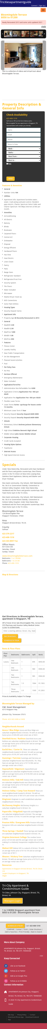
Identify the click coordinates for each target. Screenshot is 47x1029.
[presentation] (24, 170)
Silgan (4, 876)
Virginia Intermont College (14, 837)
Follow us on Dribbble (18, 981)
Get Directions (10, 636)
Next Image (44, 55)
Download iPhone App (16, 1017)
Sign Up (42, 6)
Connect (34, 6)
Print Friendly (24, 932)
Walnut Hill (7, 848)
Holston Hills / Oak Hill (12, 780)
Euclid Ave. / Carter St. (12, 749)
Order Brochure (35, 929)
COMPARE (10, 929)
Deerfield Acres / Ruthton (14, 739)
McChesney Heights (11, 805)
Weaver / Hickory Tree (12, 856)
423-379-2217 (8, 534)
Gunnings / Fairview (11, 758)
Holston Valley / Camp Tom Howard (18, 791)
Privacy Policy (21, 1015)
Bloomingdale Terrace (23, 16)
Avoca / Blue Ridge (10, 730)
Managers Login (13, 900)
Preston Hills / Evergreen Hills (16, 822)
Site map (11, 1015)
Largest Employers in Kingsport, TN (15, 873)
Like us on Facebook (17, 966)
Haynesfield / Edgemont (13, 769)
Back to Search (36, 932)
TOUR (25, 929)
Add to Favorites (11, 932)
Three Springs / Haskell (12, 831)
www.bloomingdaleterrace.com (17, 556)
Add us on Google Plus (18, 976)
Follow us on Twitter (17, 971)
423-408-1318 (11, 118)
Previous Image (2, 55)
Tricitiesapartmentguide (15, 2)
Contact (19, 929)
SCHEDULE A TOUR (11, 640)
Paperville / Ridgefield (12, 812)
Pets (9, 164)
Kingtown (6, 799)
